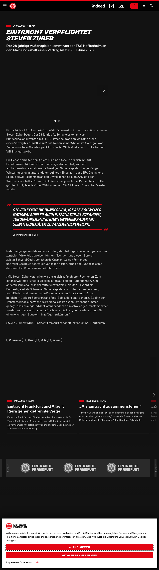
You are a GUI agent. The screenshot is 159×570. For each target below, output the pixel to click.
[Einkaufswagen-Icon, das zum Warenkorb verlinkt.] (144, 6)
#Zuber (56, 340)
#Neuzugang (15, 340)
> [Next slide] (102, 90)
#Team (31, 340)
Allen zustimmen (79, 547)
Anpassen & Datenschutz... (20, 562)
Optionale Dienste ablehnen (79, 555)
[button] (151, 5)
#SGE (43, 340)
